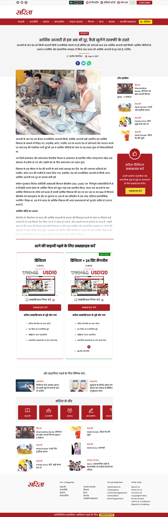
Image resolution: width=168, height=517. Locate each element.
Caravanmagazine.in (117, 492)
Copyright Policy (139, 495)
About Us (135, 487)
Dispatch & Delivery (140, 504)
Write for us (136, 490)
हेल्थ (101, 21)
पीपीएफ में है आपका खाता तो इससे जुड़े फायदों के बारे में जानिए (47, 388)
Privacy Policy (137, 498)
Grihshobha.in (114, 487)
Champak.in (113, 490)
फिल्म (91, 21)
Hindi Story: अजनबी (96, 448)
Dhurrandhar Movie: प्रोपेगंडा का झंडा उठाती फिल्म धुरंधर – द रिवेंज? (49, 435)
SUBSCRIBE (144, 2)
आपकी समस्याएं (128, 21)
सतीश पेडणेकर (75, 56)
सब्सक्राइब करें (40, 307)
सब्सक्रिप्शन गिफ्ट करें (38, 299)
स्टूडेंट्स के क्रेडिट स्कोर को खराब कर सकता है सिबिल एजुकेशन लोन (101, 388)
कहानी (21, 21)
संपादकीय (59, 21)
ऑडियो (147, 21)
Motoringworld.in (115, 498)
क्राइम (112, 21)
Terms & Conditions (140, 501)
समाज (46, 21)
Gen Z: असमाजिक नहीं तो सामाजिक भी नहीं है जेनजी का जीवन (100, 467)
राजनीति (34, 21)
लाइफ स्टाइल (76, 21)
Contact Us (136, 492)
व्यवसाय (84, 33)
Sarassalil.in (113, 495)
